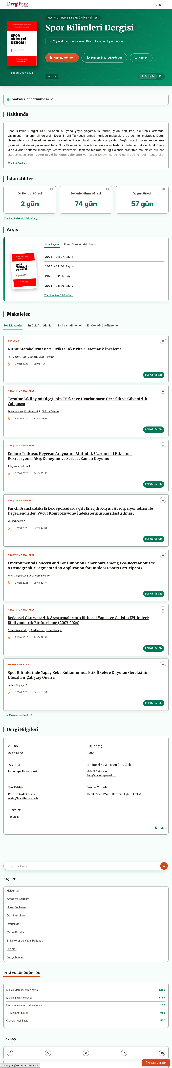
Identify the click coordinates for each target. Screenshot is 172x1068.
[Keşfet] (141, 57)
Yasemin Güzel (16, 521)
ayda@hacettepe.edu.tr (23, 799)
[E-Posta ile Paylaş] (162, 1054)
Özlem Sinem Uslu (17, 631)
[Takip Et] (148, 76)
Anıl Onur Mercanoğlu (36, 576)
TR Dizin (52, 76)
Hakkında (13, 891)
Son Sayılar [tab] (52, 244)
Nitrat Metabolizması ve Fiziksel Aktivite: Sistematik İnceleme (65, 349)
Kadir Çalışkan (15, 576)
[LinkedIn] (124, 1054)
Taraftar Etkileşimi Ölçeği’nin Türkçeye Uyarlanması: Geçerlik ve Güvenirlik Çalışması (77, 401)
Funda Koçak (31, 411)
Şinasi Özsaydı (54, 631)
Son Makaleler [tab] (13, 325)
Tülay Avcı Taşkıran (18, 466)
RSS (159, 828)
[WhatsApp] (48, 1054)
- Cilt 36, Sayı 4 (59, 266)
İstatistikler (13, 924)
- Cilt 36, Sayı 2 (59, 286)
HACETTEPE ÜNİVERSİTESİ (80, 17)
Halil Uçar (13, 357)
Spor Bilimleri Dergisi (89, 28)
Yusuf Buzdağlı (29, 357)
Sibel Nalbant (38, 631)
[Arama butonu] (164, 866)
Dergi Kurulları (16, 916)
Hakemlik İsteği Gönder (104, 57)
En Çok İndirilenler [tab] (70, 325)
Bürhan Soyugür (16, 686)
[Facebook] (10, 1054)
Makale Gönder (62, 57)
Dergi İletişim (15, 958)
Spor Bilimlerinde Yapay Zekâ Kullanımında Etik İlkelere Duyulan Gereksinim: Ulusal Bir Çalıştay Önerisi (79, 675)
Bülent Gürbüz (15, 411)
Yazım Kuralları (16, 933)
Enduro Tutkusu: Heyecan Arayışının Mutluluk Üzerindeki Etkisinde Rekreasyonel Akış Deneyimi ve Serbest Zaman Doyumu (70, 456)
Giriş (158, 4)
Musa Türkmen (46, 357)
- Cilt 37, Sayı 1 (59, 257)
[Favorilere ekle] (163, 341)
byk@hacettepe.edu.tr (101, 776)
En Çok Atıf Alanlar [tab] (40, 325)
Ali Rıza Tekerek (50, 411)
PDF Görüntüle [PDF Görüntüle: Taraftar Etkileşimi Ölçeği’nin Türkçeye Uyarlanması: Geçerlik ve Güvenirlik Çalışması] (153, 429)
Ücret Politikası (16, 908)
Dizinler (11, 949)
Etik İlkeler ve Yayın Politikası (25, 941)
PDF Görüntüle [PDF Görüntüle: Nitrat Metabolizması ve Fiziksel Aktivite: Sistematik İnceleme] (153, 374)
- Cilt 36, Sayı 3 (59, 276)
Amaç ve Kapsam (18, 899)
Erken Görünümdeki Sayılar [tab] (81, 244)
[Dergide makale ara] (85, 866)
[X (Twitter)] (86, 1054)
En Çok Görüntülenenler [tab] (103, 325)
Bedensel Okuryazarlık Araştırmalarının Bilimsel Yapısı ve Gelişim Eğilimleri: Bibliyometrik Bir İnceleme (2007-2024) (78, 621)
